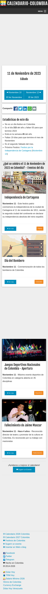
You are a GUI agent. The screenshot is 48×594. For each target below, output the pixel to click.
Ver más (10, 228)
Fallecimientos (37, 453)
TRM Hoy (8, 575)
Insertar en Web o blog (14, 547)
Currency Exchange (12, 585)
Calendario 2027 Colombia (16, 537)
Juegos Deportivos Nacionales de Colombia (22, 366)
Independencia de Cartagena (21, 197)
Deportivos (38, 393)
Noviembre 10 (14, 92)
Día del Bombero (14, 261)
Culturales (39, 282)
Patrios (40, 228)
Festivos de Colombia (14, 540)
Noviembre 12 (33, 92)
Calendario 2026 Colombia (16, 534)
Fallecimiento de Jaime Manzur (23, 425)
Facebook (9, 553)
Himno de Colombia (12, 582)
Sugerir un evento (12, 544)
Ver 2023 (33, 97)
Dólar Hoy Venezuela (12, 588)
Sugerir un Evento (24, 469)
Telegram (8, 559)
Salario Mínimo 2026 (14, 579)
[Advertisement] (24, 39)
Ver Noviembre (14, 97)
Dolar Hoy (9, 572)
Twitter (7, 556)
